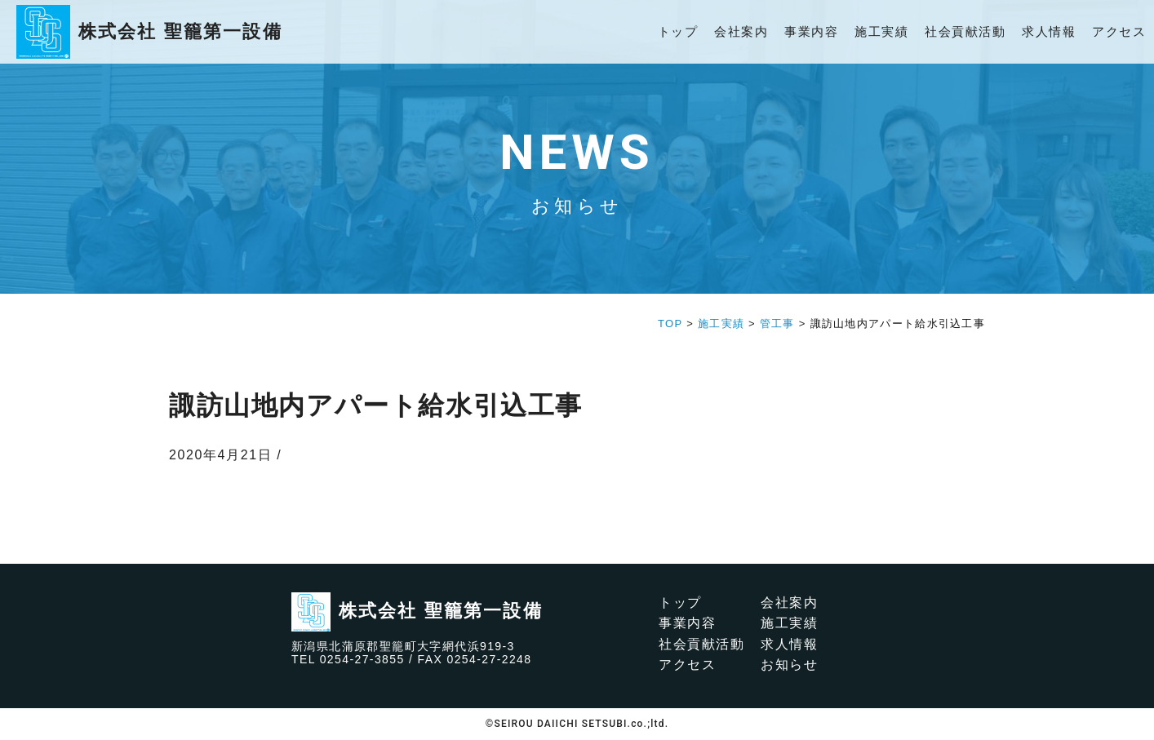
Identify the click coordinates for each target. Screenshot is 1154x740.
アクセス (1119, 31)
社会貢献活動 (965, 31)
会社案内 (741, 31)
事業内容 (811, 31)
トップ (678, 31)
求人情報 (1049, 31)
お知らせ (789, 664)
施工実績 (881, 31)
